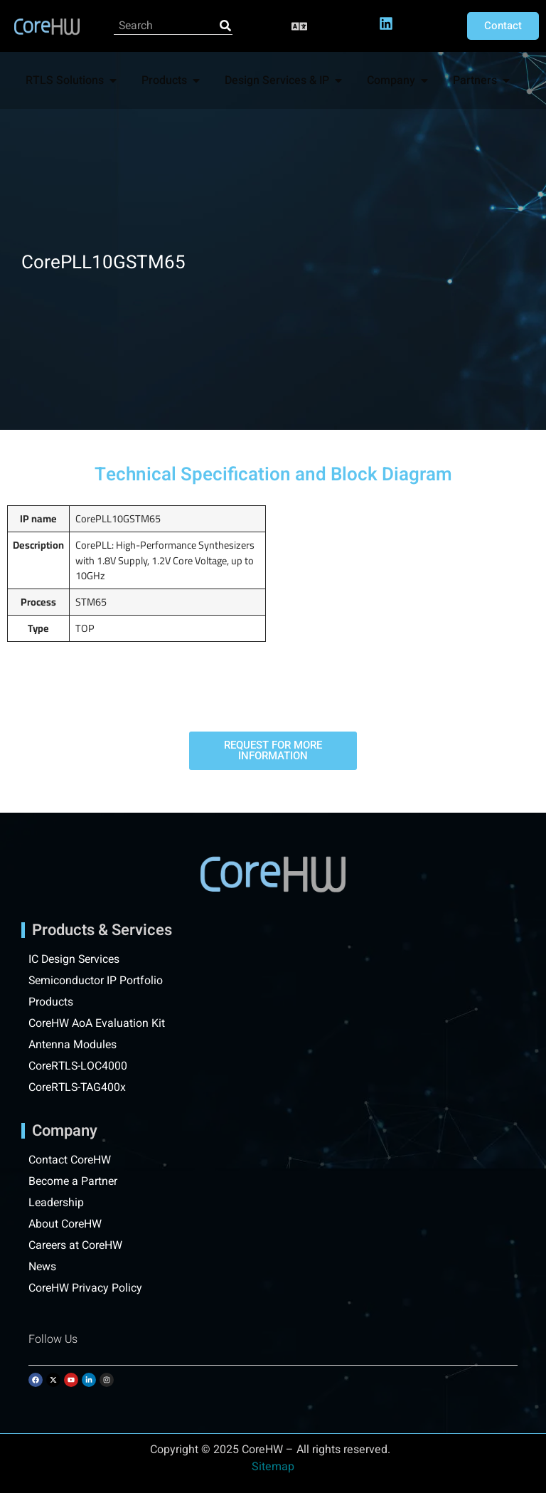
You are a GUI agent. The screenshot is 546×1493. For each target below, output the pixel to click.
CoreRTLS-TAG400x (78, 1087)
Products (50, 1002)
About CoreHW (65, 1224)
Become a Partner (73, 1181)
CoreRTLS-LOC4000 (78, 1066)
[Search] (225, 25)
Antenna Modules (73, 1045)
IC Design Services (75, 959)
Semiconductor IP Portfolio (96, 981)
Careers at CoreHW (76, 1245)
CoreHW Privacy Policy (87, 1288)
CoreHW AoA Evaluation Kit (97, 1023)
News (42, 1267)
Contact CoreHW (70, 1160)
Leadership (56, 1203)
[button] (299, 26)
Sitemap (273, 1466)
